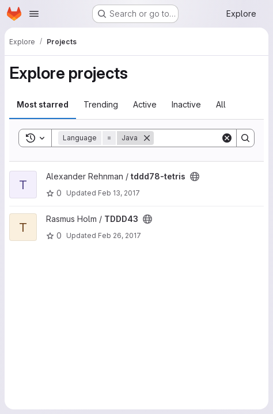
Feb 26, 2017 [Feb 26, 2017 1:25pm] (119, 235)
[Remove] (147, 138)
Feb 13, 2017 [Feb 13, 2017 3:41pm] (119, 193)
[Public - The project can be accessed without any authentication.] (194, 176)
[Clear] (227, 138)
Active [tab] (145, 104)
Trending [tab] (101, 104)
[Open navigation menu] (34, 14)
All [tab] (221, 104)
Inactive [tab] (186, 104)
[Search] (245, 138)
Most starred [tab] (43, 104)
